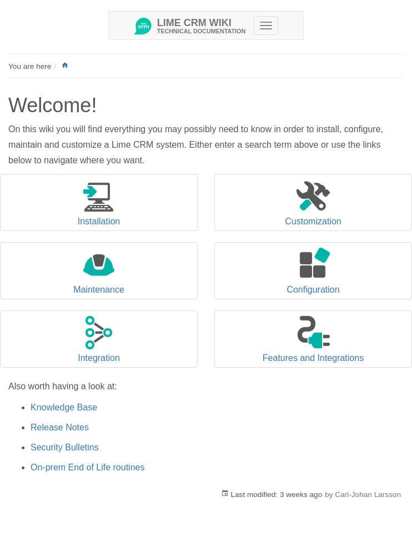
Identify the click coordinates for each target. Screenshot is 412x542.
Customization (313, 221)
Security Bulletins (65, 447)
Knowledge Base (64, 407)
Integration (99, 358)
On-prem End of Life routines (87, 467)
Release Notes (60, 427)
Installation (99, 221)
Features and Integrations (313, 358)
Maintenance (98, 289)
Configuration (313, 289)
